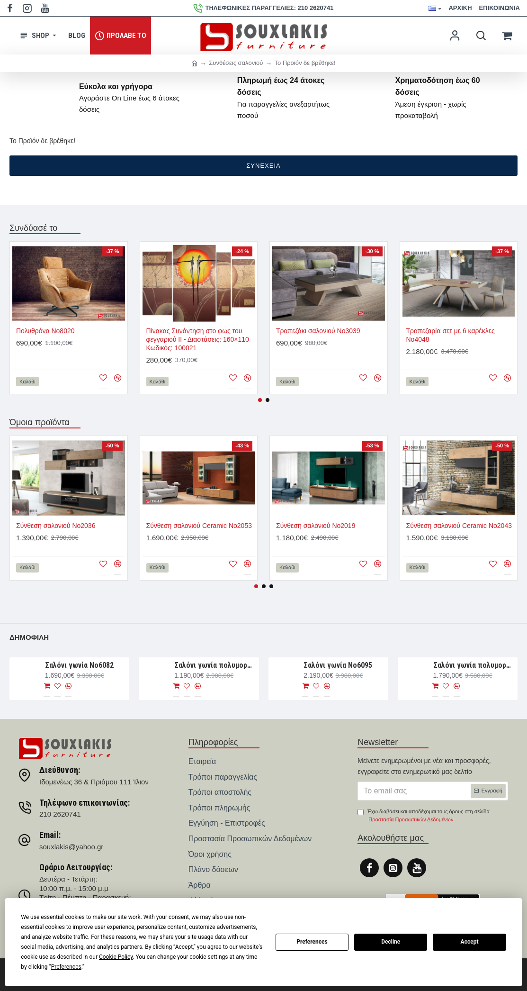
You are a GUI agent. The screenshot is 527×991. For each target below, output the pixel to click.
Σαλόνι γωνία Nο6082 (79, 665)
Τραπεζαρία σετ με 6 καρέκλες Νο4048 (450, 335)
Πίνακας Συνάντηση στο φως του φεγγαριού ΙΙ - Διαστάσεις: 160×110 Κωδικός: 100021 (197, 339)
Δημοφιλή (29, 637)
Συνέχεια (263, 165)
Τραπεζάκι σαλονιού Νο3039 (318, 331)
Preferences (312, 941)
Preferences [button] (66, 967)
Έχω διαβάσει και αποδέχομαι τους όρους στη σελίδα (423, 816)
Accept (470, 941)
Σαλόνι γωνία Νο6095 (338, 665)
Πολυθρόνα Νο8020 (45, 331)
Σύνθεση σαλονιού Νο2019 (315, 525)
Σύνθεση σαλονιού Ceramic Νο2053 (199, 525)
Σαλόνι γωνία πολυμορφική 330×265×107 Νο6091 (473, 665)
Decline (390, 941)
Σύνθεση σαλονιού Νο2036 (55, 525)
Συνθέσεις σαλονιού (236, 62)
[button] (260, 400)
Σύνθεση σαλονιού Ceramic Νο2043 (459, 525)
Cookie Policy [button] (116, 957)
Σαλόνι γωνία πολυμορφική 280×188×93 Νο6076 (214, 665)
